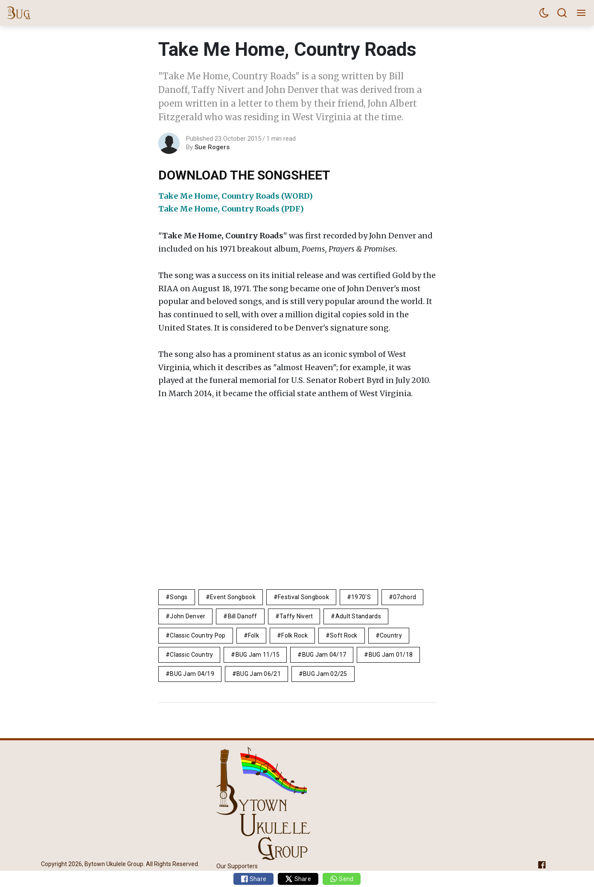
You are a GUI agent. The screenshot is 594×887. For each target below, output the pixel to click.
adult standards (358, 616)
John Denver (187, 616)
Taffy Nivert (296, 616)
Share (254, 879)
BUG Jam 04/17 (324, 654)
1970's (361, 597)
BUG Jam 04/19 (192, 673)
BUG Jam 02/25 (325, 673)
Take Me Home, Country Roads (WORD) (235, 196)
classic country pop (197, 635)
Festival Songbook (303, 597)
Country (391, 635)
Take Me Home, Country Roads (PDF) (231, 209)
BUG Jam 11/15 (258, 654)
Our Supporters (237, 866)
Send (341, 879)
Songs (178, 597)
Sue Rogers (212, 147)
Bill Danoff (242, 616)
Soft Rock (344, 635)
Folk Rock (294, 635)
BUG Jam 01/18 (391, 654)
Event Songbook (233, 597)
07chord (404, 597)
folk (253, 635)
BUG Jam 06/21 (258, 673)
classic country (191, 654)
